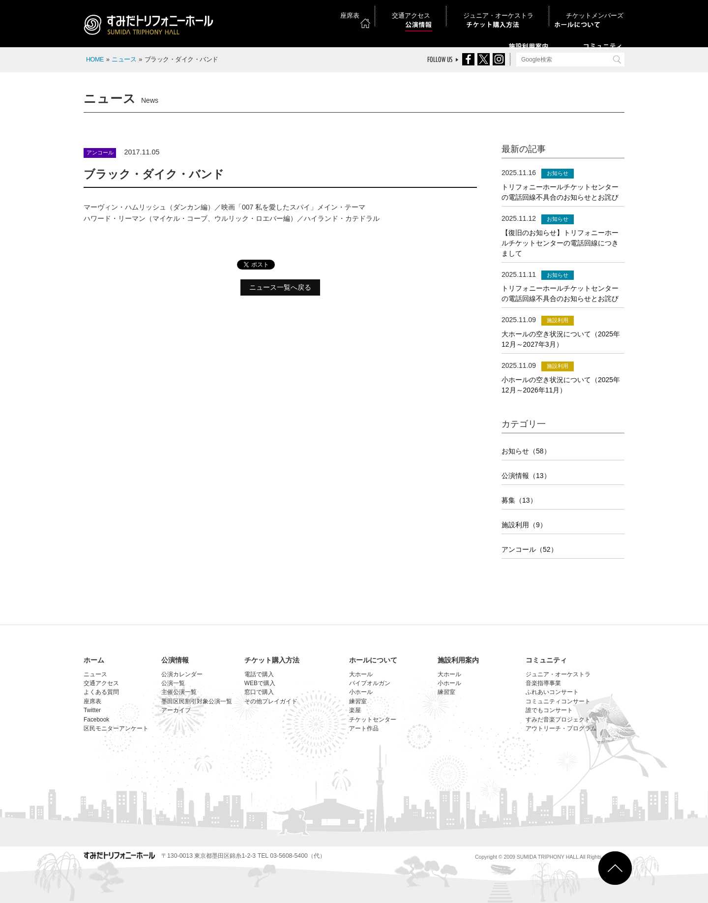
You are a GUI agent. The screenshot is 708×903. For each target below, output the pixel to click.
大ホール (361, 674)
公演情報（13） (526, 476)
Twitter (92, 710)
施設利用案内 (458, 660)
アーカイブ (176, 710)
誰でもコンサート (549, 710)
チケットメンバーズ (596, 9)
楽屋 (355, 710)
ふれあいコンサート (552, 692)
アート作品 (364, 728)
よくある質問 (101, 692)
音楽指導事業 (543, 683)
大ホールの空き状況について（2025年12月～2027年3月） (561, 339)
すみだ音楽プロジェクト (558, 719)
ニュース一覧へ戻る (280, 287)
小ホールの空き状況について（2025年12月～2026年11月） (561, 385)
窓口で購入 (259, 692)
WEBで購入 (259, 683)
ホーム (94, 660)
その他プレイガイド (270, 701)
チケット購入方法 (271, 660)
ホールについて (373, 660)
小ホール (361, 692)
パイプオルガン (369, 683)
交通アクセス (461, 9)
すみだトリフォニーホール (150, 25)
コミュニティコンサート (558, 701)
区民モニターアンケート (116, 728)
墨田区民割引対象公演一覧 (196, 701)
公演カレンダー (182, 674)
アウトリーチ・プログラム (561, 728)
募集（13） (519, 500)
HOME (95, 59)
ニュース (124, 59)
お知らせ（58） (526, 451)
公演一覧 (173, 683)
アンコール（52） (530, 549)
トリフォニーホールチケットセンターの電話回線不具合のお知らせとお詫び (560, 192)
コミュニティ (546, 660)
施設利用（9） (524, 525)
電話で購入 (259, 674)
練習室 (358, 701)
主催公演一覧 (179, 692)
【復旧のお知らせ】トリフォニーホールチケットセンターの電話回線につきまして (560, 243)
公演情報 (175, 660)
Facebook (96, 719)
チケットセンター (372, 719)
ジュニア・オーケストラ (524, 9)
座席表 (421, 9)
